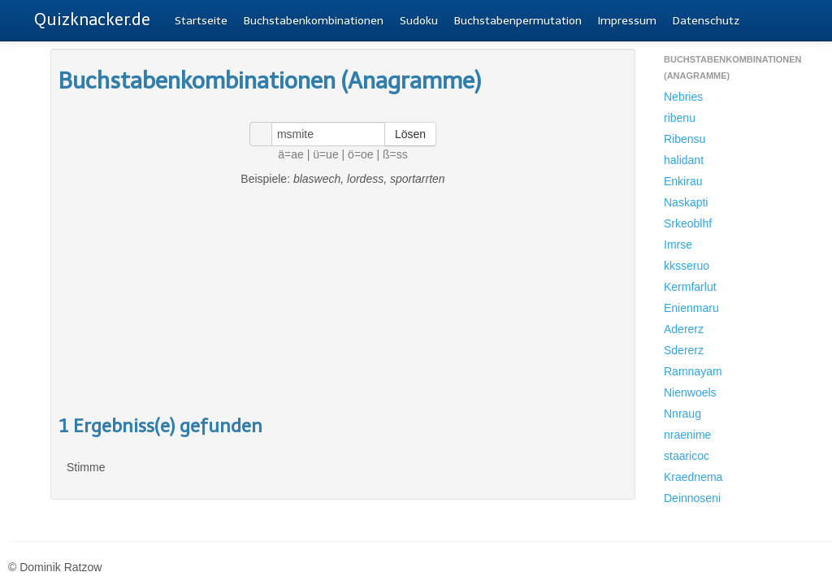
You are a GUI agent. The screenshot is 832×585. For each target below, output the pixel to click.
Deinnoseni (692, 498)
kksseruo (686, 265)
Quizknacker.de (92, 19)
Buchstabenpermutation (518, 21)
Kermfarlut (690, 286)
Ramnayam (693, 371)
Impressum (627, 21)
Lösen (410, 134)
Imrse (678, 244)
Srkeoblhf (688, 223)
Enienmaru (691, 307)
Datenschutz (706, 21)
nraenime (687, 434)
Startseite (201, 21)
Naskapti (686, 202)
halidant (684, 160)
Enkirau (683, 181)
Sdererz (684, 350)
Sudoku (419, 21)
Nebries (683, 96)
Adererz (684, 329)
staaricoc (686, 455)
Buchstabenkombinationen (314, 21)
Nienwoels (690, 392)
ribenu (680, 117)
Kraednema (693, 476)
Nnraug (682, 413)
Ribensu (684, 138)
